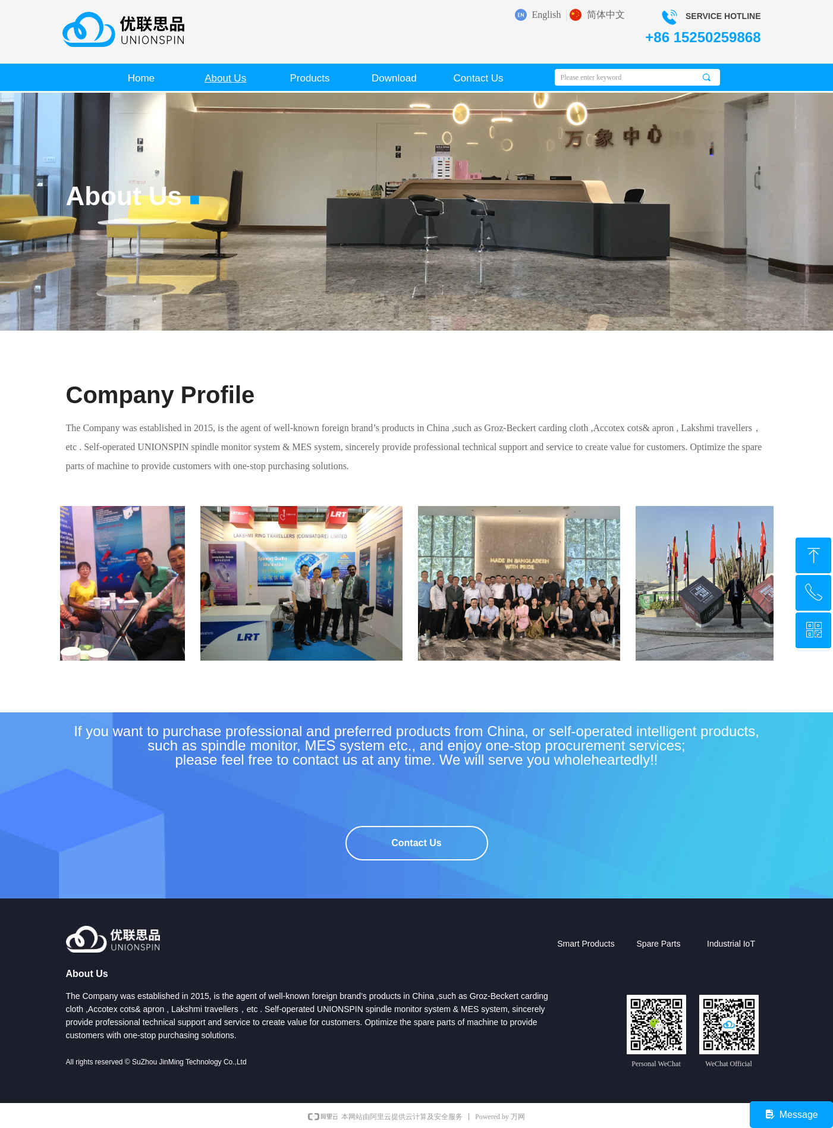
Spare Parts (659, 943)
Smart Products (585, 943)
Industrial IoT (731, 943)
